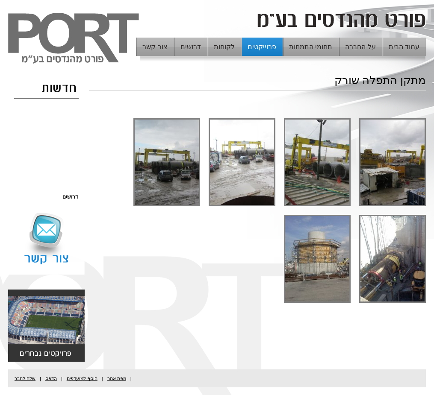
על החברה (360, 46)
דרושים (190, 46)
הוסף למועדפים (82, 378)
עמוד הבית (404, 46)
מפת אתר (116, 378)
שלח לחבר (25, 378)
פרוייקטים (262, 46)
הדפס (51, 378)
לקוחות (224, 46)
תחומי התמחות (310, 46)
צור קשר (154, 46)
